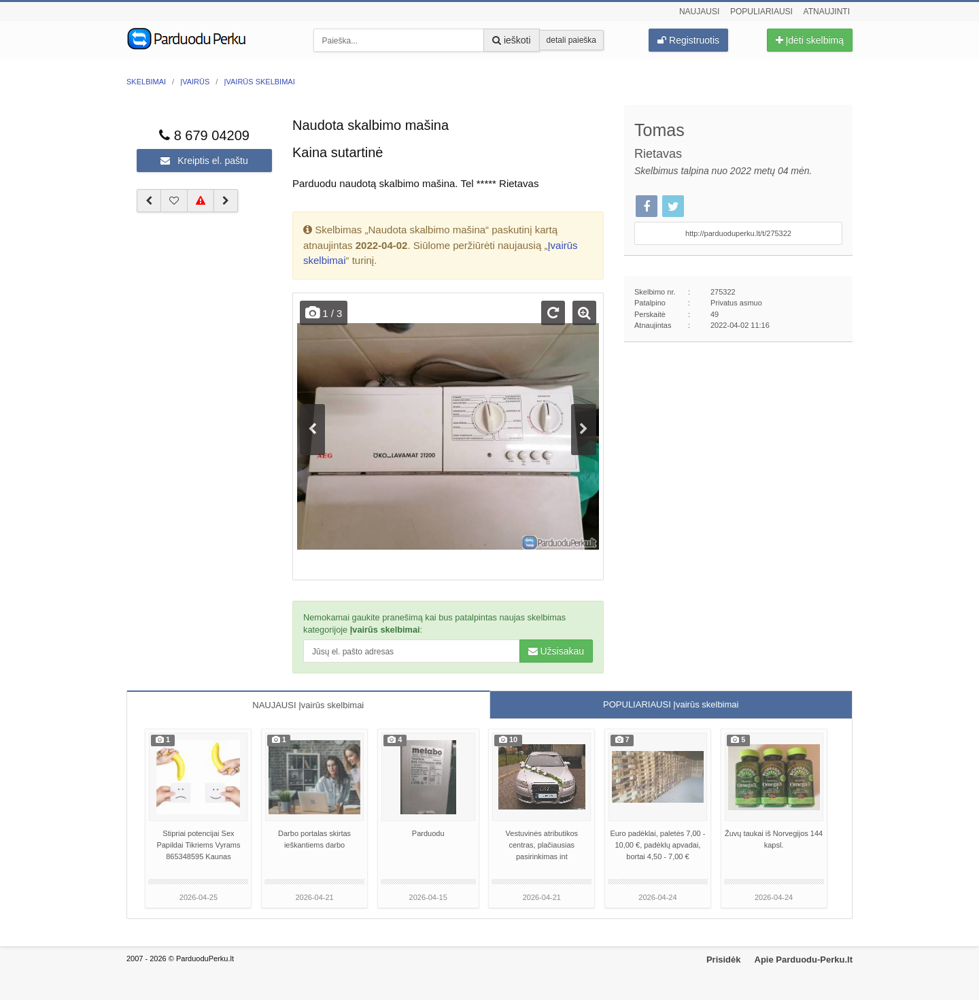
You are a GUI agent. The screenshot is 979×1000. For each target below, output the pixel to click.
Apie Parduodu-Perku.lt (804, 959)
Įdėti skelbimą (810, 40)
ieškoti (511, 40)
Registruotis (688, 40)
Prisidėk (723, 959)
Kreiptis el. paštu (203, 160)
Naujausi (699, 11)
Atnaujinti (827, 11)
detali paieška (571, 40)
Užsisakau (556, 651)
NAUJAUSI (308, 705)
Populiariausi (761, 11)
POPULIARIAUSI (670, 704)
